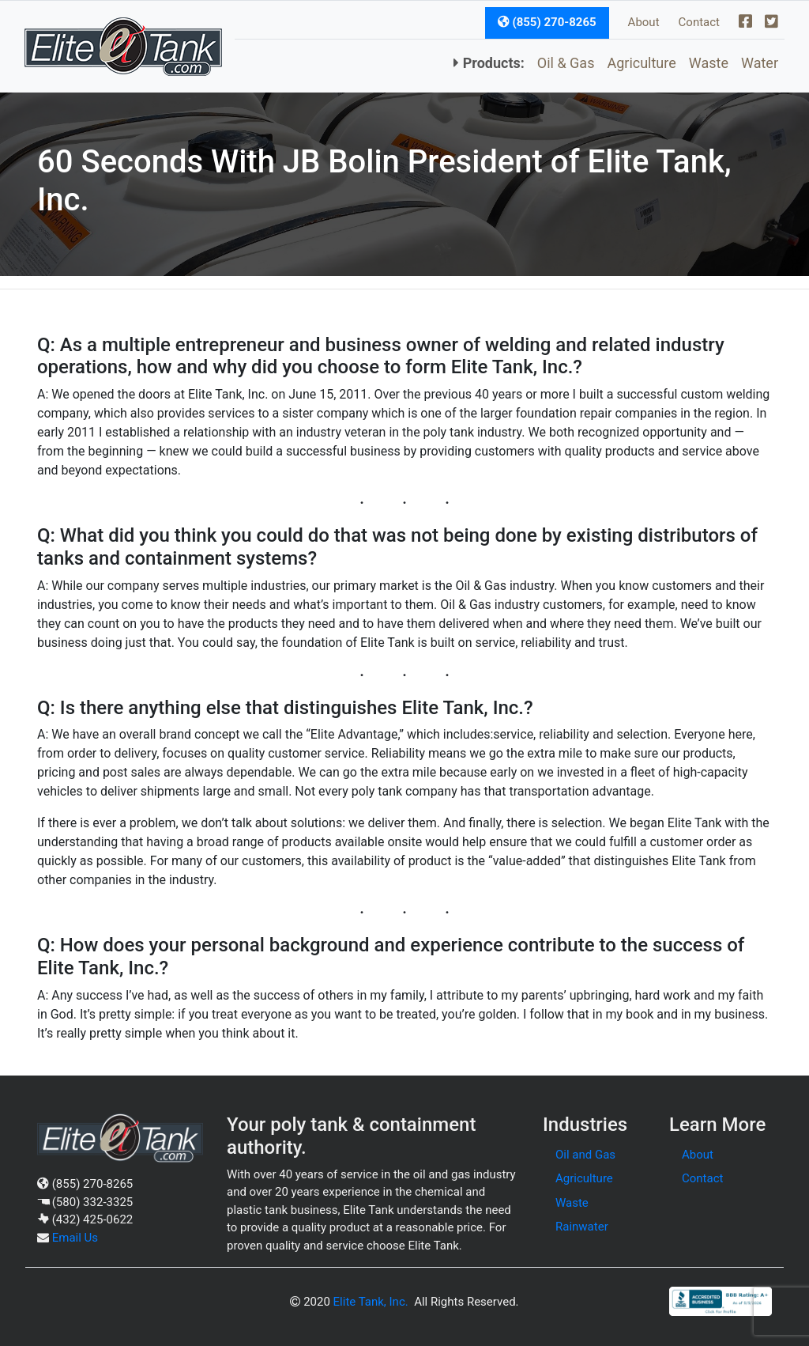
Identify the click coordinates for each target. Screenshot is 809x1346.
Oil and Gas (585, 1155)
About (644, 22)
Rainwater (581, 1226)
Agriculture (641, 63)
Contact (699, 22)
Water (759, 63)
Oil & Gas (566, 63)
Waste (708, 63)
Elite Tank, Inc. (370, 1302)
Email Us (75, 1238)
